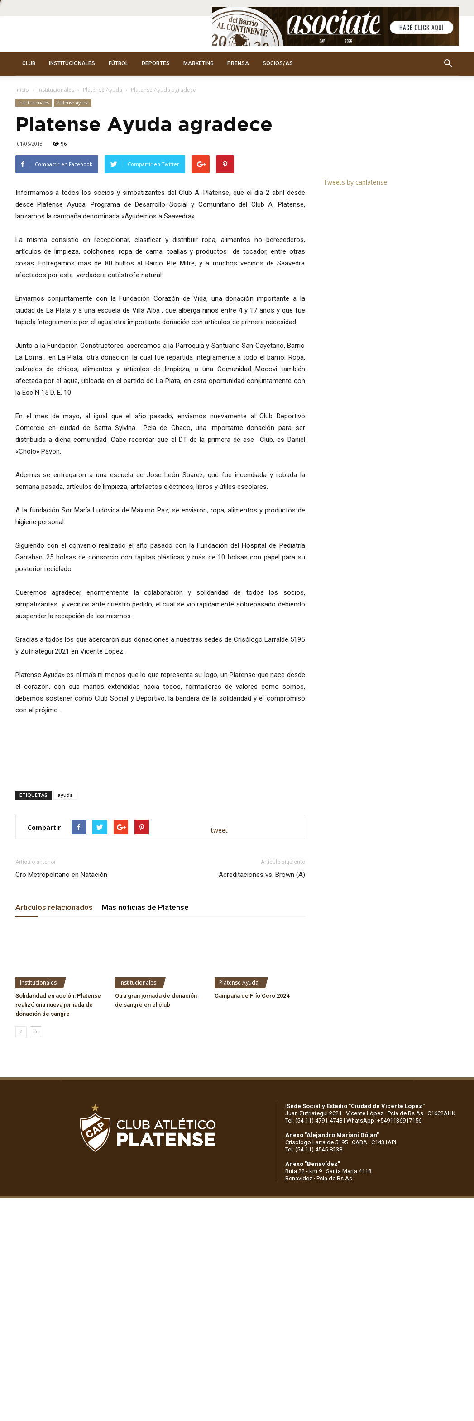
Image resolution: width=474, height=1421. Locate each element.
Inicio (22, 90)
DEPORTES (156, 63)
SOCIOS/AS (278, 63)
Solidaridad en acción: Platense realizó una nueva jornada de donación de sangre (58, 1004)
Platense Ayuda (102, 90)
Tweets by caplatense (355, 182)
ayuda (65, 794)
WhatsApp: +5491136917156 (383, 1120)
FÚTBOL (118, 63)
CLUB (28, 63)
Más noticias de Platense (145, 907)
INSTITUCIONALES (72, 63)
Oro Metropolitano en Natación (61, 875)
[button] (448, 64)
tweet (219, 830)
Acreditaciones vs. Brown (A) (262, 875)
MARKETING (198, 63)
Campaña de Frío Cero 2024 (252, 995)
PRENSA (238, 63)
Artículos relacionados (54, 907)
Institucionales (56, 90)
